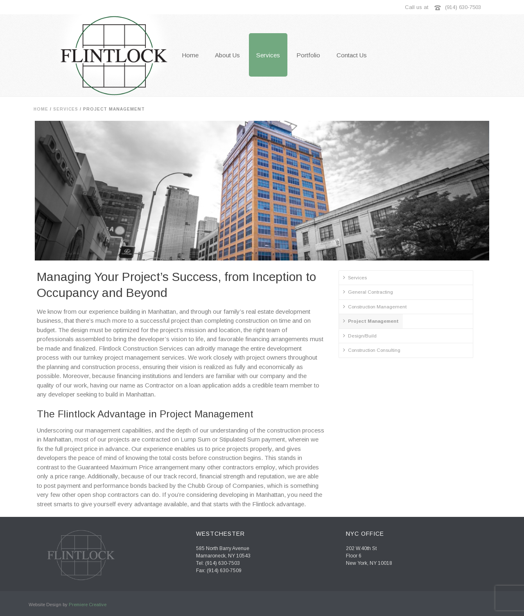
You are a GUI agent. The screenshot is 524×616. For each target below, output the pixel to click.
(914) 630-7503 (463, 7)
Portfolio (308, 55)
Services (268, 55)
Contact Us (352, 55)
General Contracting (368, 291)
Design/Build (360, 335)
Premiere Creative (87, 604)
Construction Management (375, 306)
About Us (227, 55)
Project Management (371, 321)
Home (41, 109)
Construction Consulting (371, 350)
